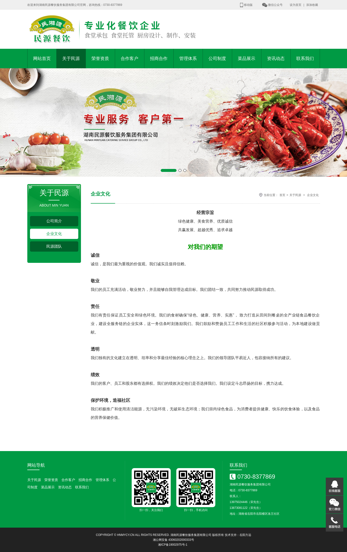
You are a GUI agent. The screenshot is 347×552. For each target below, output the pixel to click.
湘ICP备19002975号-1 (172, 544)
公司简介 (54, 221)
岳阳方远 (245, 535)
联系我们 (305, 58)
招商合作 (159, 58)
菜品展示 (246, 58)
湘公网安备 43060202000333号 (173, 540)
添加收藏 (312, 5)
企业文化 (54, 234)
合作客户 (129, 58)
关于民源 (71, 58)
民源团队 (54, 246)
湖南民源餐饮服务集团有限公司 (190, 535)
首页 (282, 195)
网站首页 (42, 58)
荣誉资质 (100, 58)
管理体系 (188, 58)
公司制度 (217, 58)
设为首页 (295, 5)
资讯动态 (276, 58)
